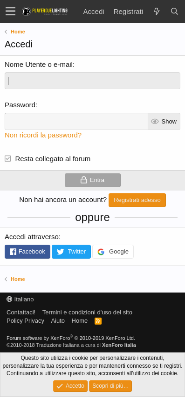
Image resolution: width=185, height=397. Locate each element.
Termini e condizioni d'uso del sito (87, 312)
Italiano (20, 299)
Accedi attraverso (32, 237)
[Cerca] (174, 11)
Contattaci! (21, 312)
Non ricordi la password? (43, 135)
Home (80, 320)
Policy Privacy (25, 320)
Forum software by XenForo (71, 338)
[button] (10, 11)
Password (20, 105)
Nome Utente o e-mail (39, 64)
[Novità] (156, 11)
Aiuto (58, 320)
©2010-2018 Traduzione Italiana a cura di (71, 345)
